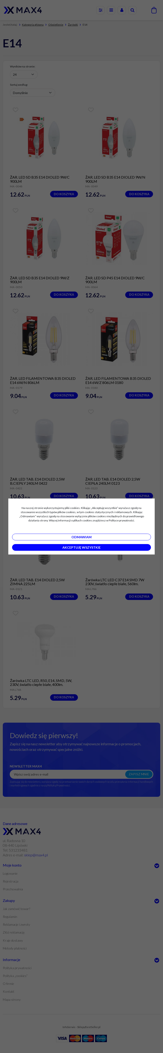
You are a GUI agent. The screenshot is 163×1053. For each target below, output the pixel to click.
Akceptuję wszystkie (81, 547)
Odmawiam (81, 537)
